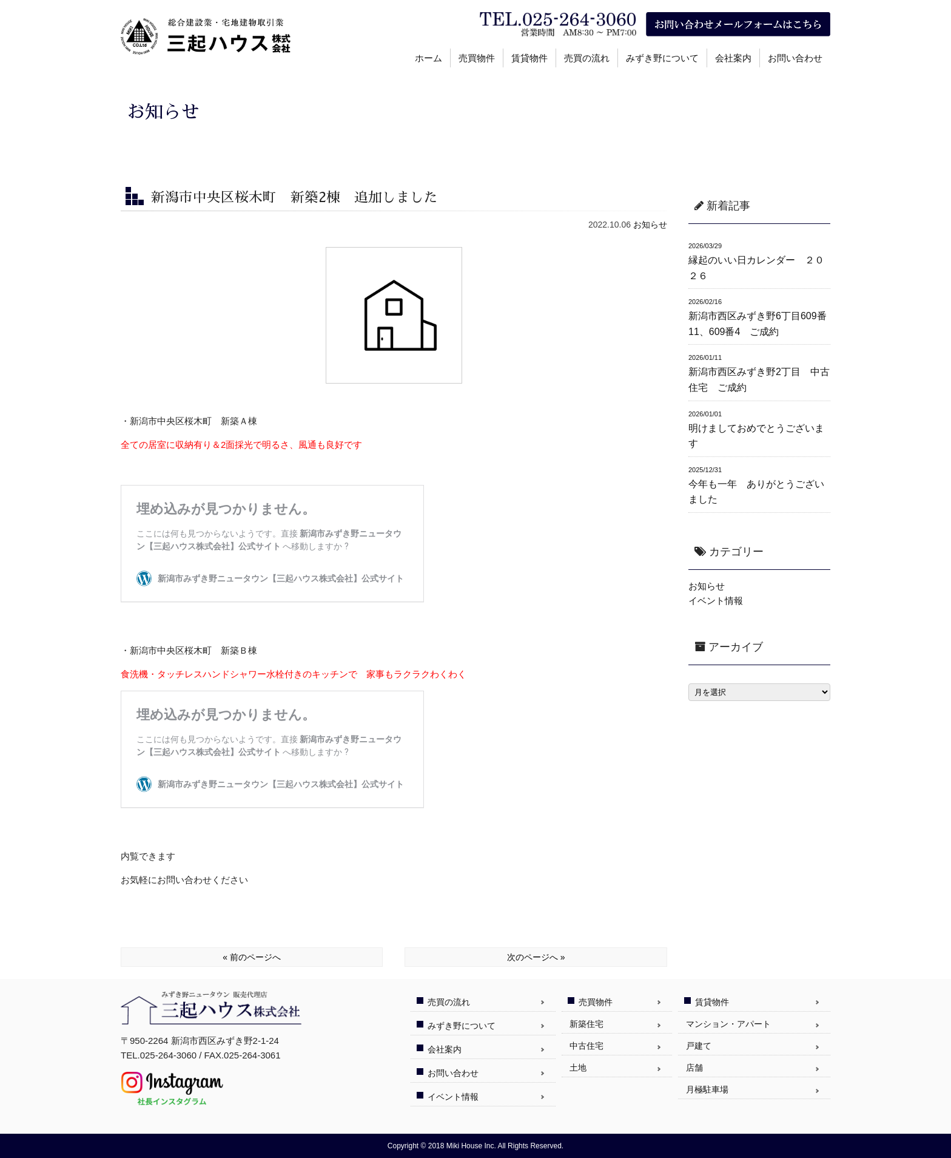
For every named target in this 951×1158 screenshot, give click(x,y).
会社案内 (733, 58)
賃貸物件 (529, 58)
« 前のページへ (252, 957)
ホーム (428, 58)
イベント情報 (715, 600)
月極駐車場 (707, 1089)
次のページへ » (536, 957)
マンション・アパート (728, 1024)
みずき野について (662, 58)
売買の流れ (587, 58)
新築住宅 (586, 1024)
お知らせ (650, 224)
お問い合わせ (795, 58)
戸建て (698, 1046)
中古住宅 (586, 1046)
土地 (578, 1067)
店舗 (694, 1067)
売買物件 (477, 58)
